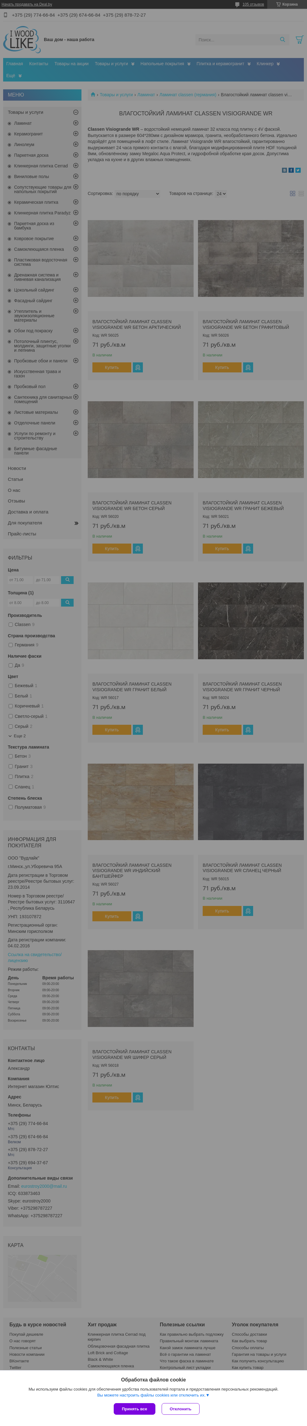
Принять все (134, 1409)
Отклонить (180, 1409)
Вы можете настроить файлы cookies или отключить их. (151, 1395)
